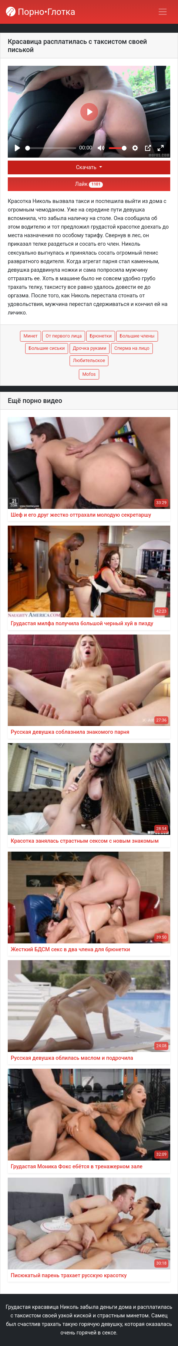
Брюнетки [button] (100, 336)
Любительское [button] (89, 360)
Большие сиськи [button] (46, 348)
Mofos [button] (88, 374)
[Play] (17, 148)
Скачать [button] (87, 167)
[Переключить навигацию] (162, 11)
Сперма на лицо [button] (132, 348)
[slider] (50, 148)
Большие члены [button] (137, 336)
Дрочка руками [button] (90, 348)
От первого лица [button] (64, 336)
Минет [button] (30, 336)
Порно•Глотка (40, 12)
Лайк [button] (89, 184)
